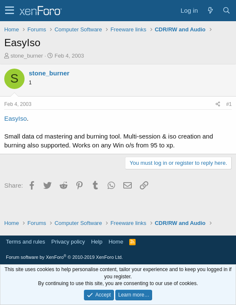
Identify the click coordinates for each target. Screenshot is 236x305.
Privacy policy (68, 241)
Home (115, 241)
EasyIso (15, 118)
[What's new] (210, 10)
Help (97, 241)
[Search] (226, 10)
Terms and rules (25, 241)
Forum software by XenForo (64, 257)
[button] (9, 10)
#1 (229, 104)
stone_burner (27, 56)
